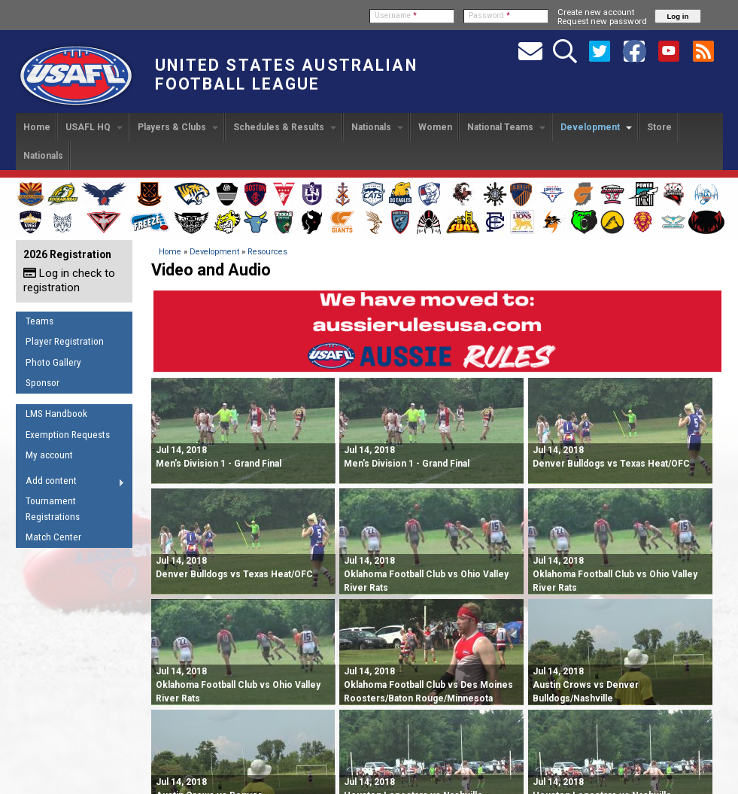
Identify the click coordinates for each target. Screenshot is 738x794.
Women (435, 127)
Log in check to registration (69, 280)
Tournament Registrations (53, 508)
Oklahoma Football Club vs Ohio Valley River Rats (426, 574)
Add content (70, 483)
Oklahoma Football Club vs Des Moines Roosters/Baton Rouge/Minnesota (428, 685)
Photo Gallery (53, 362)
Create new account (595, 12)
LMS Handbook (56, 413)
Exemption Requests (68, 434)
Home (36, 127)
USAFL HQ (94, 127)
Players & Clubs (178, 127)
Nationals (377, 127)
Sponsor (42, 382)
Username (396, 15)
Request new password (602, 21)
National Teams (506, 127)
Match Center (53, 537)
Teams (39, 321)
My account (49, 455)
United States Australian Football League (286, 74)
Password (489, 15)
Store (659, 127)
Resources (267, 252)
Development (596, 127)
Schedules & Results (284, 127)
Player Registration (65, 341)
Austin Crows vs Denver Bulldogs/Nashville (586, 685)
